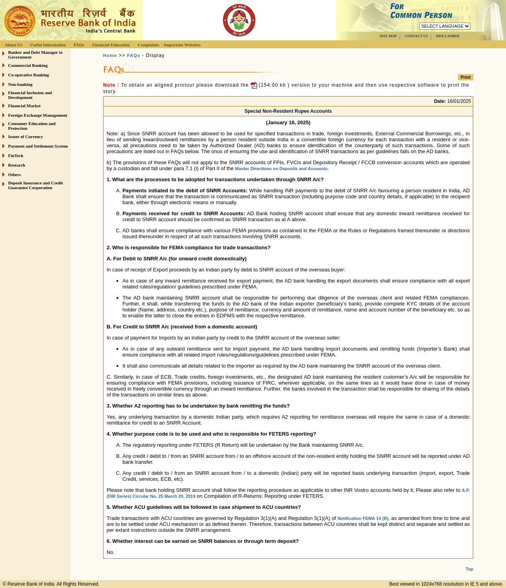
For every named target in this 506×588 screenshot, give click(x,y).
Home (110, 55)
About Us (13, 44)
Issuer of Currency (25, 136)
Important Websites (182, 44)
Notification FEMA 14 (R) (363, 518)
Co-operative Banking (28, 74)
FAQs (79, 44)
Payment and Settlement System (38, 146)
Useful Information (48, 44)
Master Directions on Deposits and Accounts (281, 168)
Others (14, 174)
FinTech (15, 155)
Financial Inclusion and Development (30, 95)
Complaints (148, 44)
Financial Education (111, 44)
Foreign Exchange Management (38, 115)
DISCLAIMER (447, 36)
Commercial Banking (28, 65)
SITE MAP (388, 36)
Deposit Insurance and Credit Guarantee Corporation (35, 185)
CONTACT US (416, 36)
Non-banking (20, 84)
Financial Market (24, 105)
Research (16, 165)
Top (469, 562)
